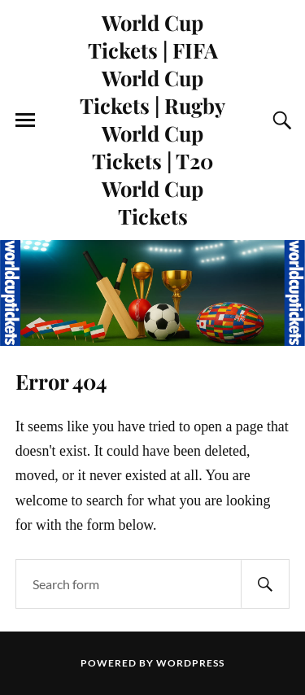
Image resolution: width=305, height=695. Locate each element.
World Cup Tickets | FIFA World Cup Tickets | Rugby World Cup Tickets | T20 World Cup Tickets (152, 118)
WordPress (190, 663)
